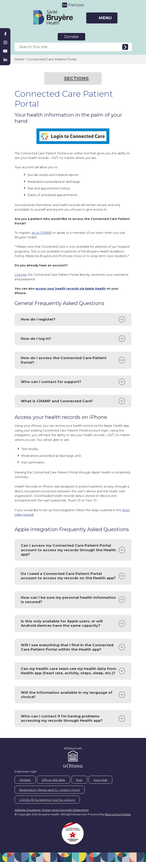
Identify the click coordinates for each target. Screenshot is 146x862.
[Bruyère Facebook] (5, 34)
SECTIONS (76, 78)
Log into (21, 275)
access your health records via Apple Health (70, 288)
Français (76, 5)
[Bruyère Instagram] (5, 42)
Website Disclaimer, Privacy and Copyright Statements (52, 810)
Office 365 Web (53, 780)
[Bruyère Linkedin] (5, 59)
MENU (105, 18)
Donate (71, 36)
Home (19, 59)
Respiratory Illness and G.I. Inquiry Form (49, 789)
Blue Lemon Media (118, 814)
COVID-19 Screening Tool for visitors (47, 799)
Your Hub (100, 780)
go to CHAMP (41, 233)
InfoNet (25, 780)
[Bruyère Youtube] (5, 51)
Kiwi (79, 780)
